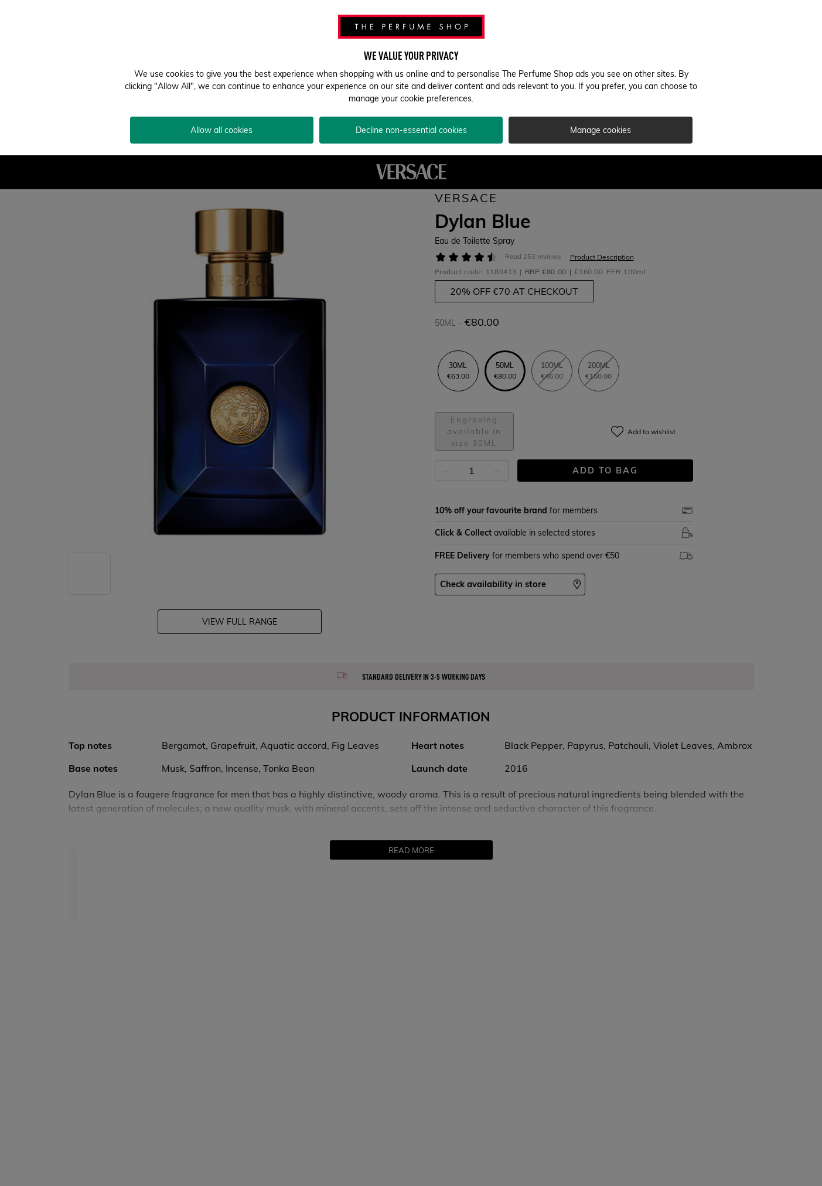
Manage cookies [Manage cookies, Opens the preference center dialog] (600, 130)
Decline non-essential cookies (411, 130)
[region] (411, 77)
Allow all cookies (221, 130)
